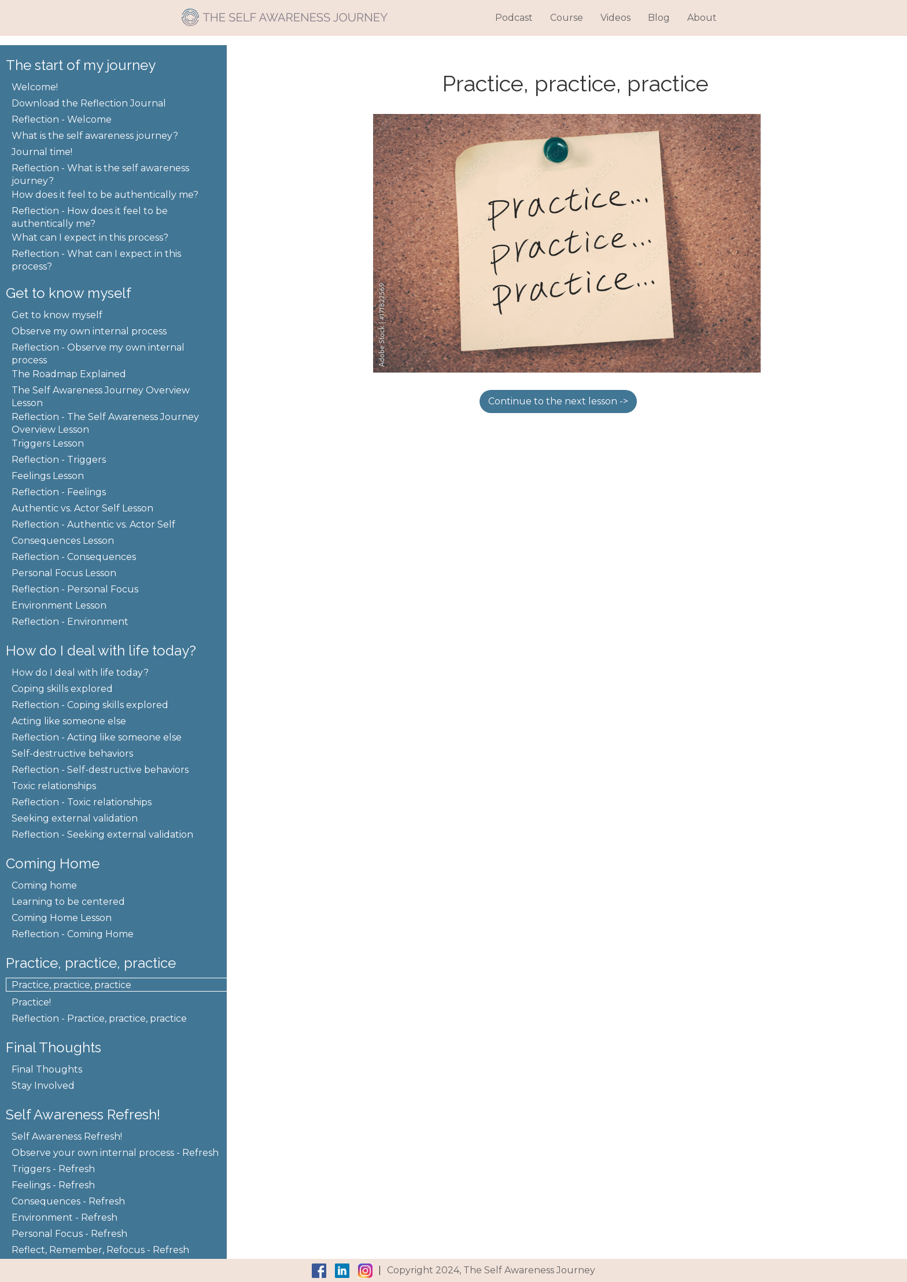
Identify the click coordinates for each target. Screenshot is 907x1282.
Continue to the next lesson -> (558, 401)
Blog (659, 17)
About (702, 17)
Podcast (514, 17)
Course (566, 17)
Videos (615, 17)
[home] (285, 13)
